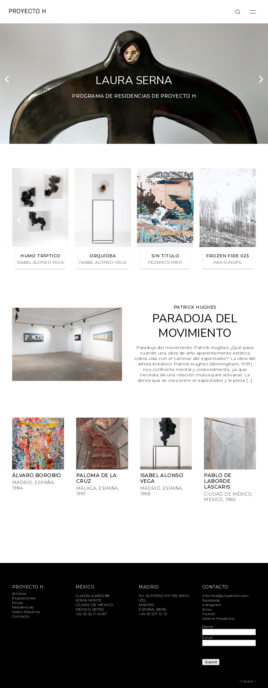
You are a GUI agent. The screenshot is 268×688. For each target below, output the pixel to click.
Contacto (20, 616)
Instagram (212, 604)
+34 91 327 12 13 (153, 614)
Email (207, 637)
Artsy (207, 609)
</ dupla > (247, 681)
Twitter (208, 614)
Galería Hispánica (218, 618)
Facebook (211, 600)
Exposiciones (24, 598)
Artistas (19, 593)
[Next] (260, 79)
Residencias (23, 607)
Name (207, 626)
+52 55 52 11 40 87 (91, 614)
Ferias (17, 602)
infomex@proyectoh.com (225, 595)
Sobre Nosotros (26, 611)
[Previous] (7, 79)
